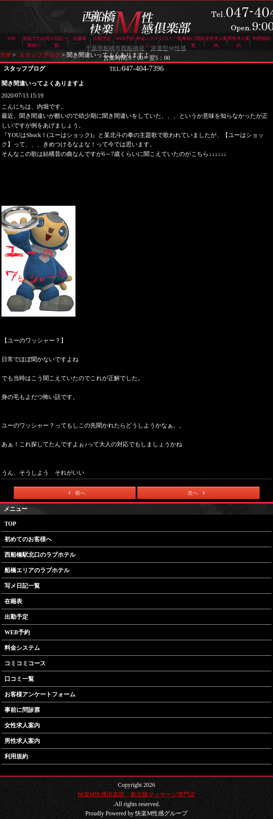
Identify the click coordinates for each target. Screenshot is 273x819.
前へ (75, 493)
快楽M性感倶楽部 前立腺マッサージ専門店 (136, 788)
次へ (197, 493)
